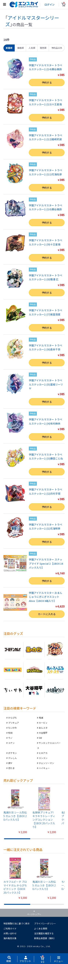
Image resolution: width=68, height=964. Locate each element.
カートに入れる (47, 614)
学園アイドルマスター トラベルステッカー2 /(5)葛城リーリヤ (46, 384)
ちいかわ (12, 727)
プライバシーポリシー (45, 923)
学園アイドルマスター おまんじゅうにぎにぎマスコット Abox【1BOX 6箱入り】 (45, 597)
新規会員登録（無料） (45, 938)
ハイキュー (44, 768)
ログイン (49, 4)
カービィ (43, 722)
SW (40, 737)
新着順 (9, 47)
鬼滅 (41, 717)
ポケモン (12, 752)
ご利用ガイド (10, 928)
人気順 (32, 47)
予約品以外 (56, 47)
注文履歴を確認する (44, 933)
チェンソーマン (46, 763)
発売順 (43, 47)
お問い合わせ (10, 933)
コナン (11, 742)
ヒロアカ (43, 752)
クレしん (12, 757)
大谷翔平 (43, 732)
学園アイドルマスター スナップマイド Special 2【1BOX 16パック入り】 (46, 563)
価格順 (20, 47)
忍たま (11, 768)
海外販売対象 (10, 938)
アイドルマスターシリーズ (32, 20)
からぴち (12, 717)
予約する (47, 82)
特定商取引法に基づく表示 (16, 923)
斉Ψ (10, 763)
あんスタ (43, 727)
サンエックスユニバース (49, 745)
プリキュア (13, 722)
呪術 (10, 732)
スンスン (43, 757)
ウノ (10, 737)
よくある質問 (40, 928)
